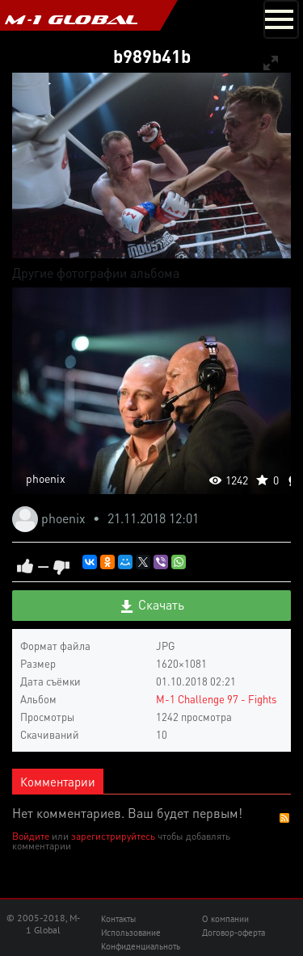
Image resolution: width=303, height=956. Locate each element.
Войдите (30, 836)
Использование (131, 932)
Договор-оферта (233, 932)
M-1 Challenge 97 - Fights (216, 699)
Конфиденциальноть (140, 946)
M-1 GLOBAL (71, 19)
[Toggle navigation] (281, 19)
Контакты (118, 919)
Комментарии (57, 782)
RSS (284, 817)
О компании (225, 919)
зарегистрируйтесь (113, 836)
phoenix (45, 478)
